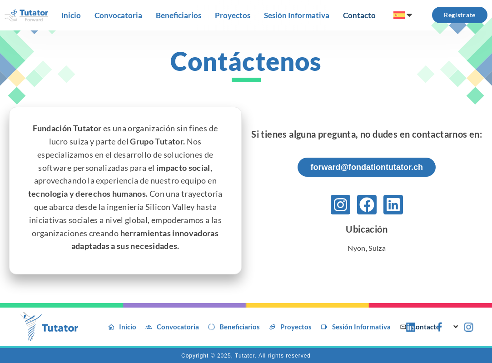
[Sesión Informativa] (296, 15)
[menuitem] (403, 15)
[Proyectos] (232, 15)
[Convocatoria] (118, 15)
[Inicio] (71, 15)
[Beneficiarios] (178, 15)
